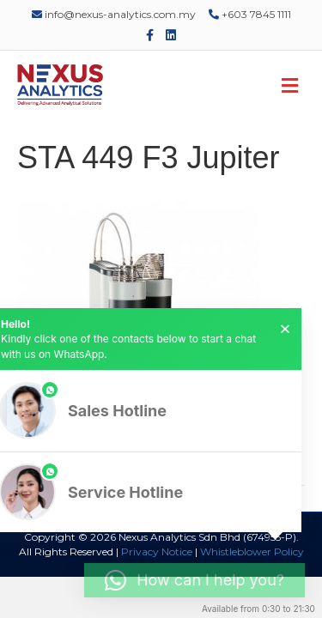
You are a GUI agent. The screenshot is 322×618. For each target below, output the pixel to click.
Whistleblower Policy (252, 551)
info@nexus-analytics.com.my (114, 14)
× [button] (285, 328)
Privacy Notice (156, 551)
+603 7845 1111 (250, 14)
